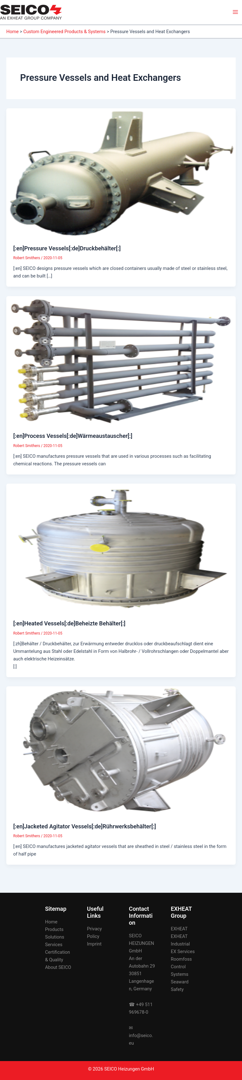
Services (53, 944)
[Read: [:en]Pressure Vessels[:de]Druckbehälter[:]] (121, 173)
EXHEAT (179, 929)
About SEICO (58, 967)
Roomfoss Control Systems (181, 966)
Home (51, 922)
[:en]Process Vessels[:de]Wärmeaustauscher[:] (72, 436)
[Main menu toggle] (235, 12)
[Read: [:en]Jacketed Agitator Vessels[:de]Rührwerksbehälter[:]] (121, 751)
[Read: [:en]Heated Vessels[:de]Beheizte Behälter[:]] (121, 548)
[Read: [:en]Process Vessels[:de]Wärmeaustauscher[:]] (121, 360)
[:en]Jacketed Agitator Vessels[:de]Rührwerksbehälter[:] (84, 826)
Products (54, 929)
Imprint (94, 944)
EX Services (183, 951)
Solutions (54, 937)
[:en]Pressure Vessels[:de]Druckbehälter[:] (67, 248)
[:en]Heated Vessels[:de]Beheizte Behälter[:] (69, 623)
